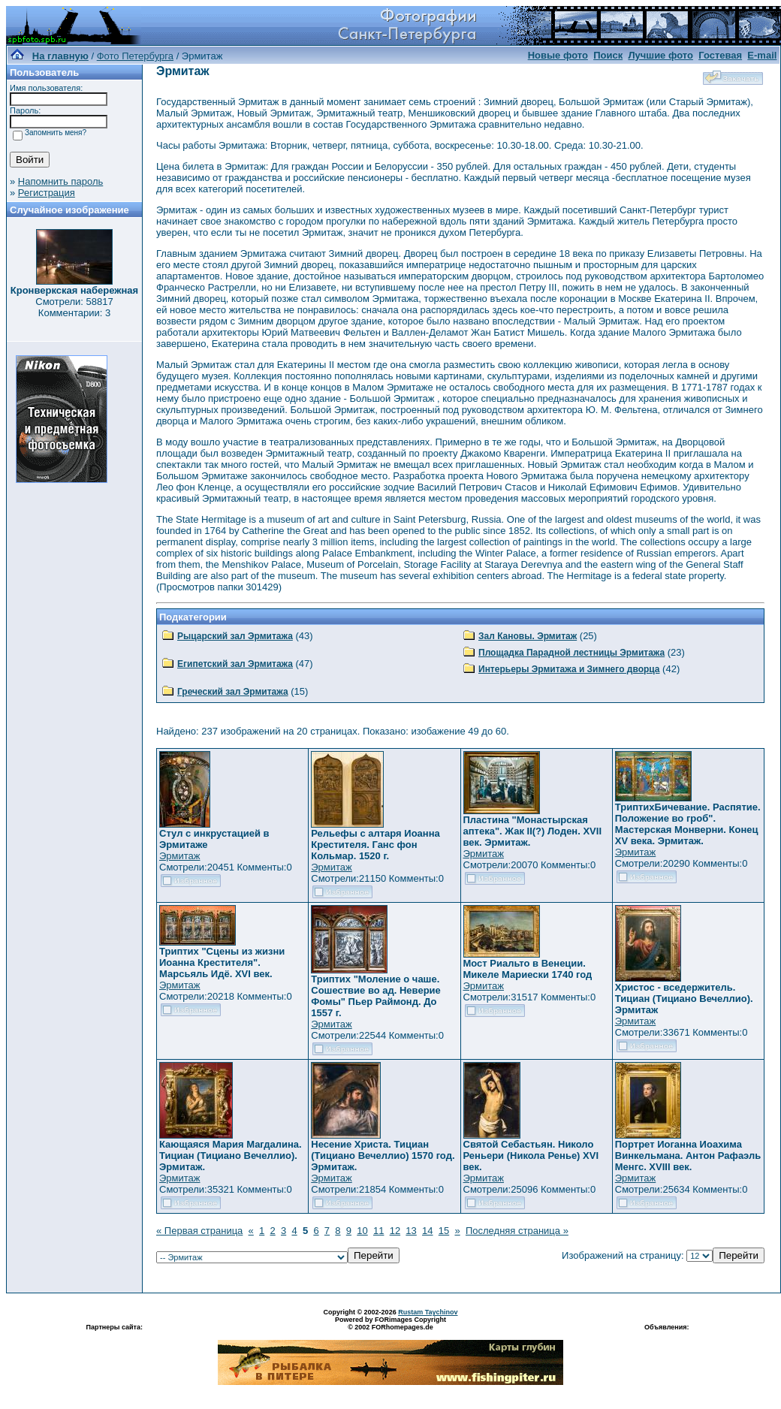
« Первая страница (199, 1230)
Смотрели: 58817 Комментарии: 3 (74, 307)
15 (444, 1230)
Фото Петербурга (135, 56)
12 (395, 1230)
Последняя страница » (517, 1230)
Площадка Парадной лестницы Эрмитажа (571, 652)
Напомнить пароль (60, 181)
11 (378, 1230)
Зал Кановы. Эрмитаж (527, 636)
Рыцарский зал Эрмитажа (235, 636)
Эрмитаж (180, 855)
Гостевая (720, 55)
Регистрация (46, 192)
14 (427, 1230)
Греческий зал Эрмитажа (232, 691)
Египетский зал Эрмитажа (235, 664)
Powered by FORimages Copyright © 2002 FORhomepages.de (390, 1323)
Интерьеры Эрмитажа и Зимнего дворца (569, 669)
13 (411, 1230)
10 (362, 1230)
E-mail (761, 55)
